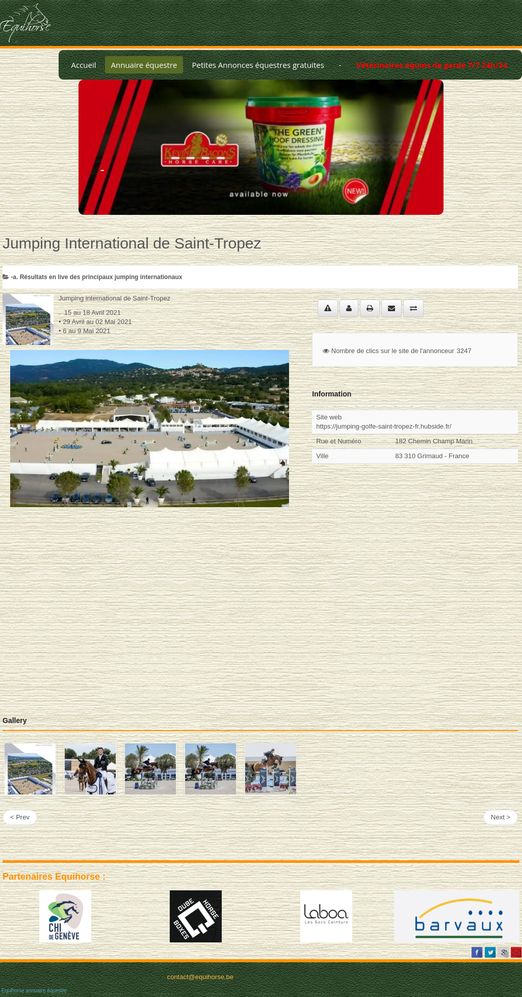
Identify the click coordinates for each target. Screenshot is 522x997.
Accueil (83, 65)
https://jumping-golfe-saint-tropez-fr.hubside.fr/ (383, 426)
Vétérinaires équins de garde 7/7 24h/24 (431, 65)
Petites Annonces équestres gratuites (258, 65)
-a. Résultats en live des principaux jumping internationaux (96, 277)
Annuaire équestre (144, 65)
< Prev (20, 817)
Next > (500, 817)
